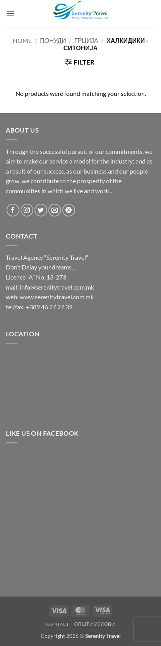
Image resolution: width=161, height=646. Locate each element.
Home (22, 40)
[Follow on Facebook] (13, 210)
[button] (10, 13)
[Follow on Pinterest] (68, 210)
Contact (57, 624)
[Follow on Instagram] (27, 210)
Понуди (53, 40)
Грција (86, 40)
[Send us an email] (54, 210)
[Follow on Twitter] (40, 210)
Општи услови (94, 624)
